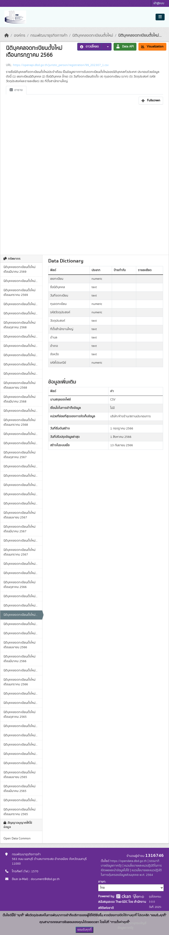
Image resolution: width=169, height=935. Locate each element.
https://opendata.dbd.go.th (128, 861)
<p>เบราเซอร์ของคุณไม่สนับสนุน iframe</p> (84, 178)
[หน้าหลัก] (6, 35)
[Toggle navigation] (160, 17)
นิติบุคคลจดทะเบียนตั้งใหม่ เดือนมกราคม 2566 (19, 682)
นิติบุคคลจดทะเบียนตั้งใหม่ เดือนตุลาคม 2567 (19, 454)
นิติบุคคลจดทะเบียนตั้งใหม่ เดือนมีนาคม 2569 (19, 269)
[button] (106, 47)
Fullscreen (150, 100)
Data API (125, 46)
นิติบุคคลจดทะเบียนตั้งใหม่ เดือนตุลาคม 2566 (19, 584)
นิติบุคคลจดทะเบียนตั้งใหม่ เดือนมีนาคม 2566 (19, 658)
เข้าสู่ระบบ (158, 3)
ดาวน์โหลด (89, 46)
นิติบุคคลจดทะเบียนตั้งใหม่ (92, 35)
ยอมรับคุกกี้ (84, 929)
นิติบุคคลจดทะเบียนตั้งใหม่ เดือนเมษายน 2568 (19, 385)
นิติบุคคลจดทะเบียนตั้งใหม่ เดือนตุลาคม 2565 (19, 714)
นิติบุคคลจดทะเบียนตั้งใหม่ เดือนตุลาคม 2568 (19, 325)
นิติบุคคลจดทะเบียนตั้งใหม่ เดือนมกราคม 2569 (19, 292)
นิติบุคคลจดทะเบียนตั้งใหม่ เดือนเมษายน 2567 (19, 515)
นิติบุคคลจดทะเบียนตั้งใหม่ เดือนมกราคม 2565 (19, 811)
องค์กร (19, 35)
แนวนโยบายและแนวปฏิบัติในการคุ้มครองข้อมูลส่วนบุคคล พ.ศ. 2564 (131, 872)
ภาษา (101, 882)
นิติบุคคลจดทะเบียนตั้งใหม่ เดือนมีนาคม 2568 (19, 399)
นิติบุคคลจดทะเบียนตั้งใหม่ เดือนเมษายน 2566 (19, 645)
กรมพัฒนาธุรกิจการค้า (48, 35)
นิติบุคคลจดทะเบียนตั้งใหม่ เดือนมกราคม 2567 (19, 552)
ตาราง (16, 90)
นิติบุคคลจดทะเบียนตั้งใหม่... (140, 35)
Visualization (152, 46)
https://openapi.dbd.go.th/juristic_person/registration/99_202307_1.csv (60, 65)
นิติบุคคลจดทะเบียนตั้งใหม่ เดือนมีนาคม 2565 (19, 788)
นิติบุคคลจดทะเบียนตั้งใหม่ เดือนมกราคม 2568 (19, 422)
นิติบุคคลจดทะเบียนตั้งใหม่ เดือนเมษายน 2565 (19, 774)
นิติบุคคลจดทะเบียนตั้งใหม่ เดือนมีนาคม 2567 (19, 529)
